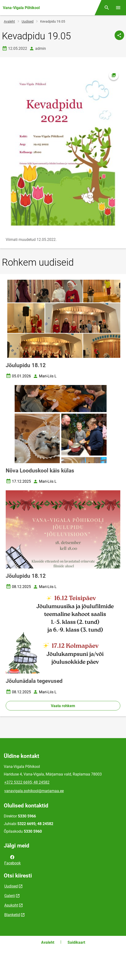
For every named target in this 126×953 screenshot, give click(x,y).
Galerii (9, 895)
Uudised (28, 21)
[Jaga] (119, 35)
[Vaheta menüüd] (118, 7)
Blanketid (12, 914)
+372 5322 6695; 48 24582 (26, 782)
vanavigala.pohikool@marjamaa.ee (34, 791)
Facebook (12, 859)
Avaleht (9, 21)
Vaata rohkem (63, 706)
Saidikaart (76, 942)
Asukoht (11, 905)
